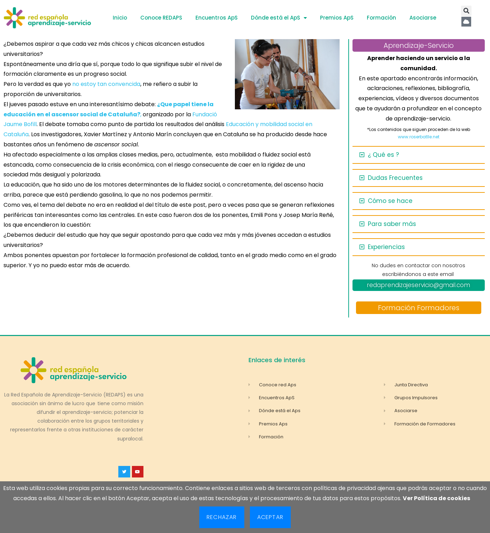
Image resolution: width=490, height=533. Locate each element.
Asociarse (422, 17)
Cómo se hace (390, 201)
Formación (381, 17)
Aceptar (270, 517)
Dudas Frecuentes (395, 178)
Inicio (120, 17)
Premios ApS (337, 17)
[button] (466, 11)
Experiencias (386, 247)
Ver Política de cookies (436, 498)
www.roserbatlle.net (418, 137)
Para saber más (392, 224)
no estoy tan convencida (106, 84)
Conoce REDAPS (161, 17)
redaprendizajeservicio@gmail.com (418, 285)
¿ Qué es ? (383, 155)
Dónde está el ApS (279, 18)
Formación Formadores (418, 308)
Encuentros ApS (216, 17)
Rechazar (222, 517)
